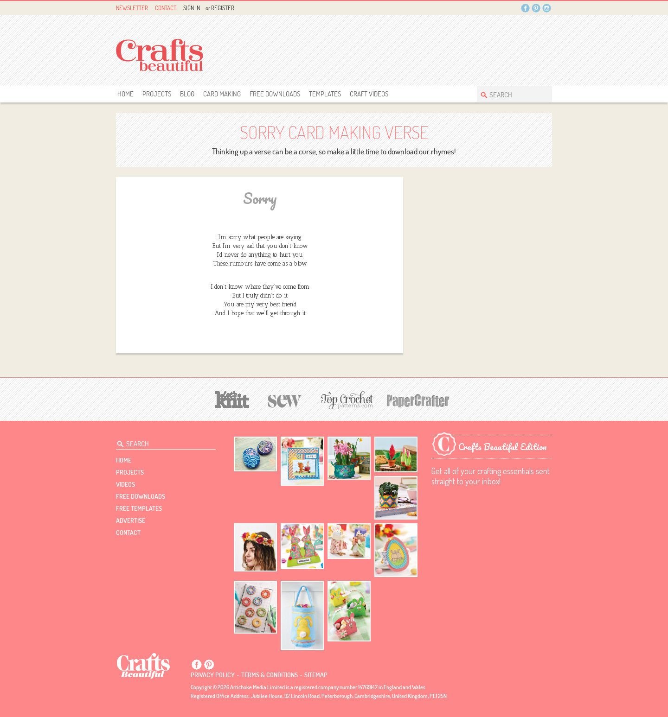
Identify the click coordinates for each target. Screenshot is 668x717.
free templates (139, 508)
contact (128, 532)
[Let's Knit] (232, 398)
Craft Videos (369, 93)
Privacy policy (213, 675)
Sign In (191, 8)
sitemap (316, 675)
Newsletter (132, 8)
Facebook (525, 8)
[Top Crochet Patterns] (345, 400)
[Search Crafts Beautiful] (510, 94)
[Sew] (285, 400)
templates (325, 93)
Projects (156, 93)
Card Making (222, 93)
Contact (165, 8)
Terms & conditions (269, 675)
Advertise (130, 520)
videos (125, 484)
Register (222, 8)
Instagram (546, 8)
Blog (187, 93)
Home (125, 93)
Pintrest (536, 8)
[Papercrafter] (418, 399)
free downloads (275, 93)
